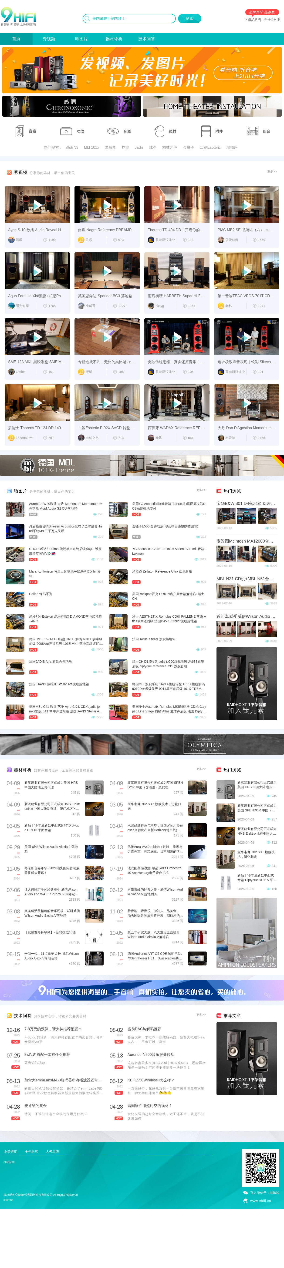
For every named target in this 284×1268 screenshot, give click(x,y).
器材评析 (114, 38)
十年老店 (31, 1151)
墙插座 (232, 147)
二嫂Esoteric (210, 147)
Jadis (139, 147)
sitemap (8, 1200)
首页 (16, 38)
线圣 (153, 147)
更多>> (272, 171)
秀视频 (49, 38)
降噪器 (110, 147)
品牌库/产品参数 (262, 12)
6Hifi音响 (9, 1162)
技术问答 (146, 38)
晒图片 (81, 38)
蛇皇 (125, 147)
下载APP (252, 20)
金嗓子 (188, 147)
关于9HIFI (273, 20)
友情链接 (10, 1151)
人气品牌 (52, 1151)
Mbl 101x (91, 147)
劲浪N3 (72, 147)
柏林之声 (169, 147)
